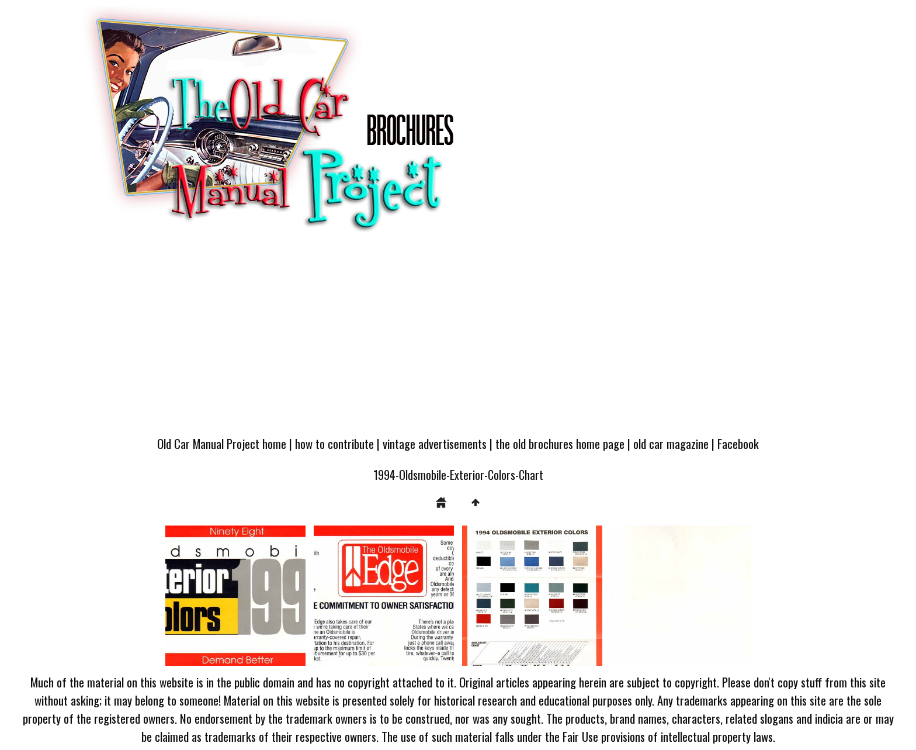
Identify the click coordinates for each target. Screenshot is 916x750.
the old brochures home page (559, 443)
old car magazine (671, 443)
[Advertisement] (458, 340)
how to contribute (334, 443)
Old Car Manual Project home (221, 443)
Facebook (738, 443)
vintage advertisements (435, 443)
